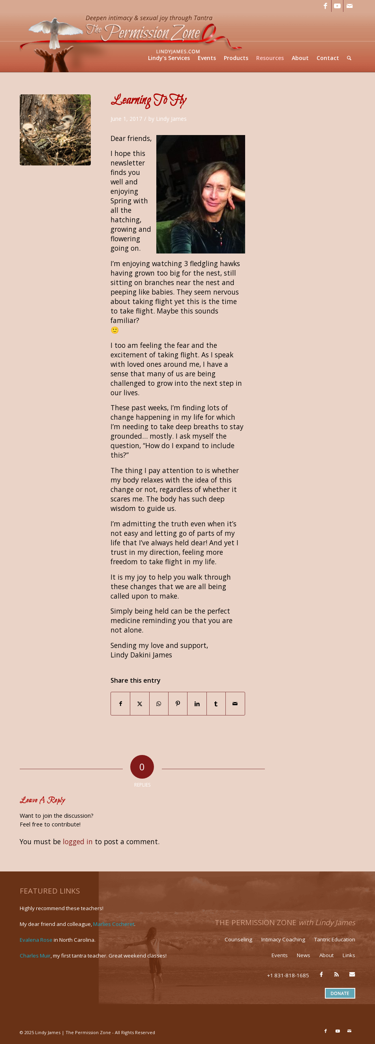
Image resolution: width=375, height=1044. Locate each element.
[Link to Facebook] (325, 6)
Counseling (238, 939)
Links (349, 955)
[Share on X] (139, 703)
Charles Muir (35, 955)
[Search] (349, 58)
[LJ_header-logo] (133, 42)
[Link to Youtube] (337, 6)
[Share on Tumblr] (216, 703)
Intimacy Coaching (283, 939)
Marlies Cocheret (113, 924)
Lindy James (171, 118)
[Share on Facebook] (120, 703)
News (303, 955)
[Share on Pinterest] (178, 703)
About (326, 955)
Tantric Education (334, 939)
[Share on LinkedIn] (197, 703)
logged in (78, 841)
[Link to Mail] (349, 6)
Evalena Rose (36, 939)
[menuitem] (169, 58)
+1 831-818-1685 (288, 975)
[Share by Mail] (235, 703)
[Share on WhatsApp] (159, 703)
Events (280, 955)
